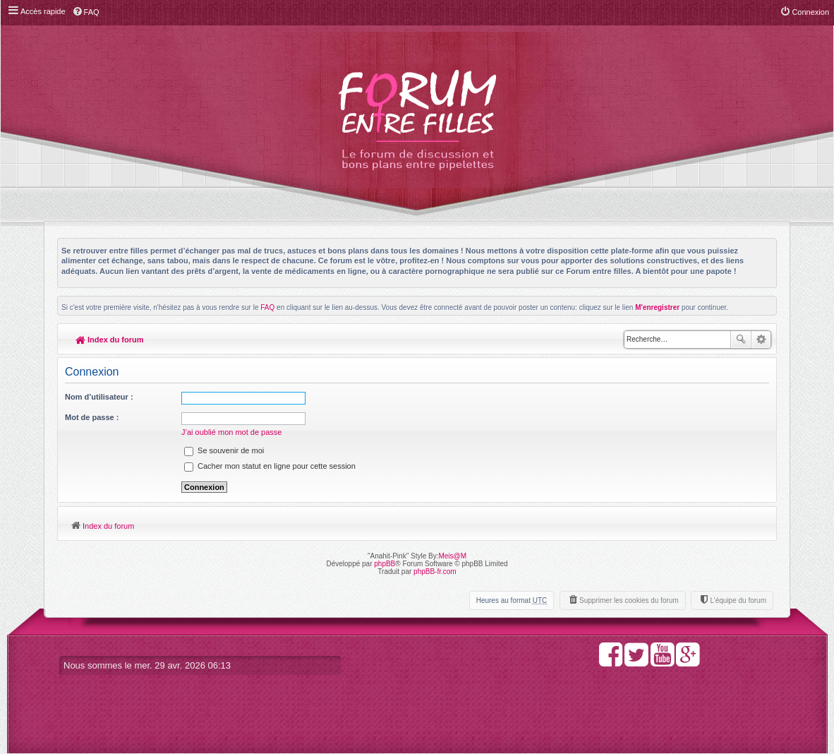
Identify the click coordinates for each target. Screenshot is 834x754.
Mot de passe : (92, 417)
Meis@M (452, 556)
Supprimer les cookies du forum (629, 600)
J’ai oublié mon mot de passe (231, 432)
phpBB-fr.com (435, 571)
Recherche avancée (760, 339)
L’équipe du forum (738, 600)
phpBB (384, 564)
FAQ (267, 307)
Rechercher (740, 339)
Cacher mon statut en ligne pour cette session (270, 466)
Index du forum (109, 339)
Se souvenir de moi (224, 450)
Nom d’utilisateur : (99, 397)
